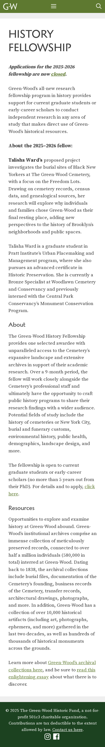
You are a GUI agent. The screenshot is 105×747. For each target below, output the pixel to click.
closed (58, 74)
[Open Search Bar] (99, 6)
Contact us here (67, 729)
